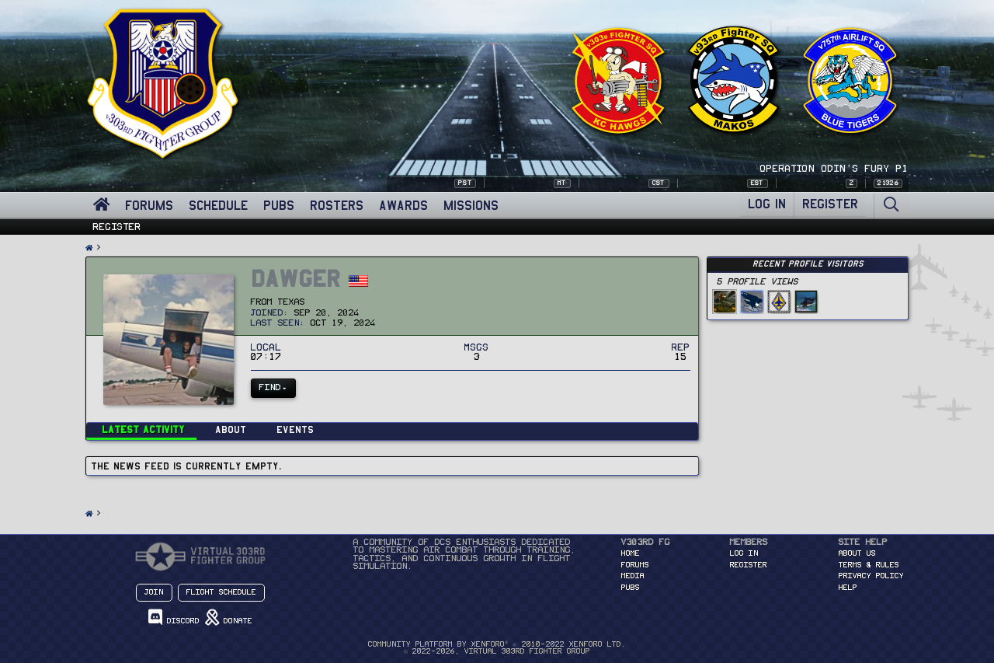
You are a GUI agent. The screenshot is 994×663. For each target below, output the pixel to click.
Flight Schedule (221, 592)
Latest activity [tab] (143, 429)
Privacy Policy (871, 576)
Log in (744, 553)
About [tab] (230, 429)
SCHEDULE (218, 205)
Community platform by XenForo (496, 644)
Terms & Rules (869, 565)
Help (848, 587)
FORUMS (149, 205)
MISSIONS (471, 205)
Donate (228, 617)
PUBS (278, 205)
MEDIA (633, 576)
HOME (630, 553)
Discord (174, 617)
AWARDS (403, 205)
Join (154, 592)
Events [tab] (295, 429)
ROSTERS (336, 205)
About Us (857, 553)
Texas (291, 301)
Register (117, 227)
